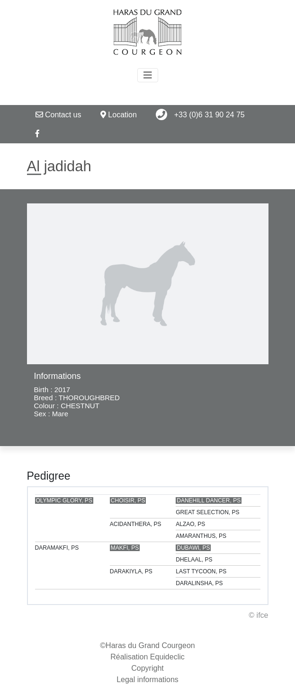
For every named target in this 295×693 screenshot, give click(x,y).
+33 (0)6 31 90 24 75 (200, 114)
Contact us (58, 115)
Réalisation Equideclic (147, 657)
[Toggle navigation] (147, 75)
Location (118, 115)
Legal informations (147, 679)
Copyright (147, 668)
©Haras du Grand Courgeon (147, 645)
